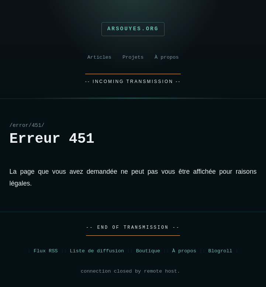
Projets (133, 57)
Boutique (148, 251)
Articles (99, 57)
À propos (167, 57)
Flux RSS (46, 251)
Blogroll (220, 251)
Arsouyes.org (133, 29)
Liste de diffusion (97, 251)
